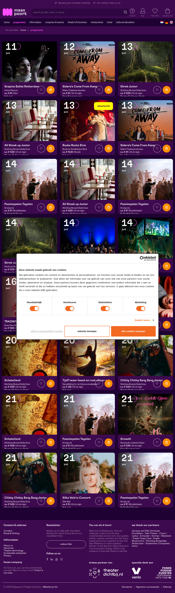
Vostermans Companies (157, 543)
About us (8, 545)
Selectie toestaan (87, 331)
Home (6, 22)
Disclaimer (127, 587)
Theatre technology (13, 551)
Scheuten (145, 536)
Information (35, 22)
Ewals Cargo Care (142, 538)
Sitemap (167, 587)
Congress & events (54, 22)
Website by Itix (50, 587)
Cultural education (125, 22)
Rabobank (166, 536)
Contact (8, 531)
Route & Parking (11, 533)
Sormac (155, 536)
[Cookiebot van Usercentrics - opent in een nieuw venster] (142, 258)
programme (19, 22)
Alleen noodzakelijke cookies (47, 331)
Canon (162, 533)
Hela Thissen (151, 533)
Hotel (109, 22)
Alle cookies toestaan (133, 331)
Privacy (7, 556)
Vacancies (9, 548)
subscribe (66, 544)
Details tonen (142, 320)
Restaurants (97, 22)
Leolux (135, 536)
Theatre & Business (77, 22)
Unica (135, 546)
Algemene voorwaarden (147, 587)
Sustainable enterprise (15, 553)
